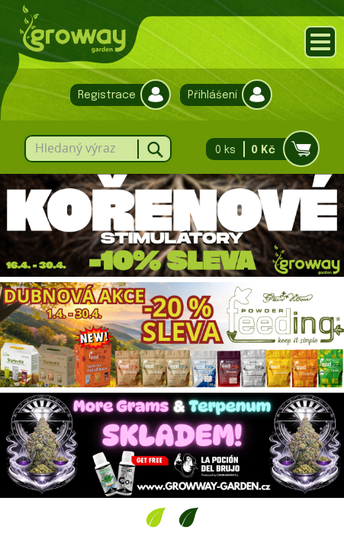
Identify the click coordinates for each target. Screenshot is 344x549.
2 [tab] (188, 517)
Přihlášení (222, 95)
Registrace (117, 95)
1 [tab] (156, 517)
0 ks (258, 149)
